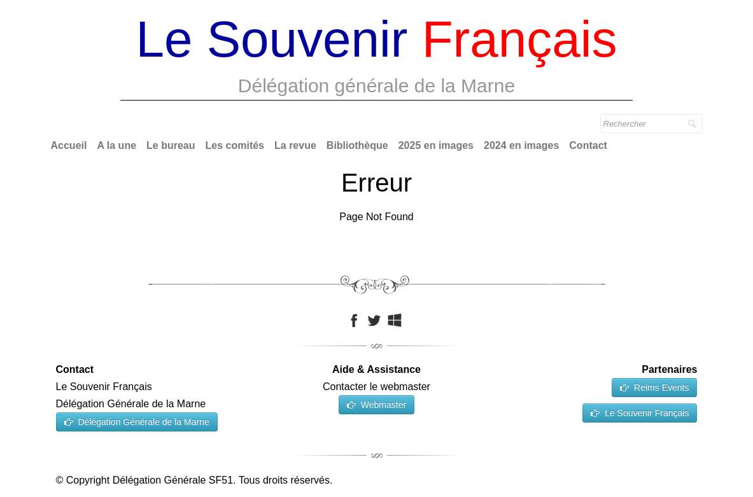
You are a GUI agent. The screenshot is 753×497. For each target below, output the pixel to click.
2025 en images (436, 145)
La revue (295, 145)
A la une (116, 145)
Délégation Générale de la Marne (136, 422)
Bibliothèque (357, 145)
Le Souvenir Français (640, 413)
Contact (588, 145)
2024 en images (521, 145)
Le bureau (170, 145)
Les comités (235, 145)
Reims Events (654, 387)
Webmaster (376, 405)
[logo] (376, 57)
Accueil (69, 145)
